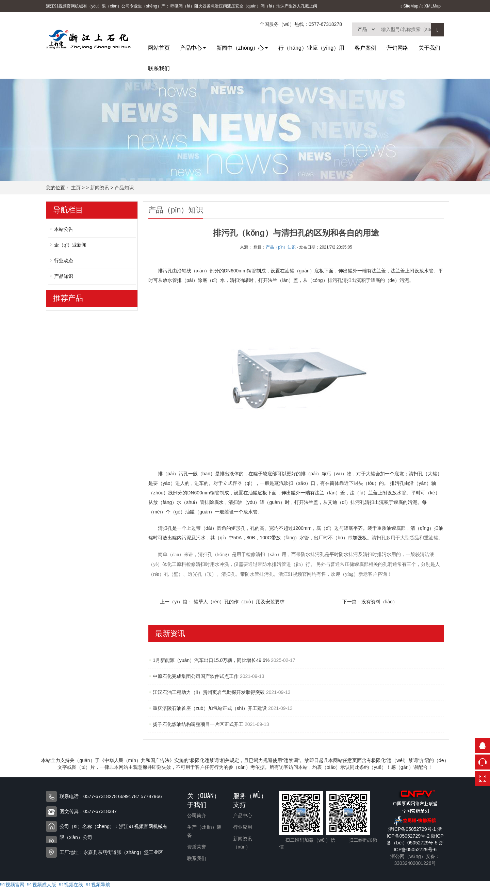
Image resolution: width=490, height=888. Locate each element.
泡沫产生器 (286, 6)
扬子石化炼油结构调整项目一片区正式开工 (199, 724)
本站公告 (63, 229)
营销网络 (397, 48)
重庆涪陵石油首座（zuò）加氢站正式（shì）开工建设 (210, 708)
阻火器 (200, 6)
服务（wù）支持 (250, 799)
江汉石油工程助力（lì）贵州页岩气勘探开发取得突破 (209, 692)
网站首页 (159, 48)
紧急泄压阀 (217, 6)
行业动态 (63, 260)
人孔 (301, 6)
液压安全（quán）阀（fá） (251, 6)
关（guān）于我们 (203, 799)
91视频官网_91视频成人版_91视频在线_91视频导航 (55, 884)
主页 (76, 187)
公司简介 (196, 815)
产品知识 (124, 187)
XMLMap (431, 6)
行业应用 (242, 827)
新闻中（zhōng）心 (240, 48)
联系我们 (159, 68)
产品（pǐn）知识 (281, 247)
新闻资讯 (99, 187)
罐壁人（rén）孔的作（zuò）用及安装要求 (239, 601)
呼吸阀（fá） (182, 6)
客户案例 (365, 48)
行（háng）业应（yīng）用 (311, 48)
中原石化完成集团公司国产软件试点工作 (196, 676)
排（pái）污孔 (173, 473)
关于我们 (429, 48)
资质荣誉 (196, 847)
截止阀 (311, 6)
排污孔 (165, 270)
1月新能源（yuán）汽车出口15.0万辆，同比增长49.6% (212, 660)
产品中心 (191, 48)
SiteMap (409, 6)
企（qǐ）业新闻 (70, 245)
